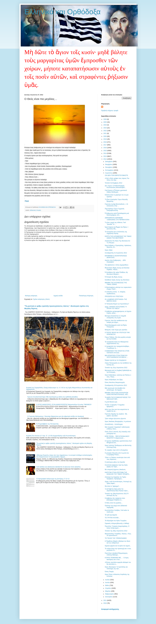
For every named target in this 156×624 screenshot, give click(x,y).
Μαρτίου (108, 591)
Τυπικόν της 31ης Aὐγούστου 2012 (116, 367)
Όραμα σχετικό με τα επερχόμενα (115, 360)
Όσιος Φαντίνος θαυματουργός (115, 382)
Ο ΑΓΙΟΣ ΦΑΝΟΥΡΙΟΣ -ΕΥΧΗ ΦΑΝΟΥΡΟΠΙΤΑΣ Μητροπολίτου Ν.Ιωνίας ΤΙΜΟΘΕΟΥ (64, 404)
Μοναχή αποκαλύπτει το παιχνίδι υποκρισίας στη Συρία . (115, 316)
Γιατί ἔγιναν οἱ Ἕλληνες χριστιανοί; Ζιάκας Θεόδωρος (116, 191)
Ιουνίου (107, 582)
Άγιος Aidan (108, 250)
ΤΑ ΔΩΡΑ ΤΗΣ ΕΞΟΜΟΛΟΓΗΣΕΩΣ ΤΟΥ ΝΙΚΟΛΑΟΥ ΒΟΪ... (118, 398)
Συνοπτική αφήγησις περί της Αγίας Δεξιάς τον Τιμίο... (116, 466)
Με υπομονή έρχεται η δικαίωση (115, 469)
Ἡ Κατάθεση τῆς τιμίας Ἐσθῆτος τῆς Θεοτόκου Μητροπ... (116, 273)
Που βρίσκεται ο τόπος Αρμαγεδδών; (116, 265)
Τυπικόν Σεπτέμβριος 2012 (113, 183)
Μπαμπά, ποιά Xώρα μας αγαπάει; (116, 330)
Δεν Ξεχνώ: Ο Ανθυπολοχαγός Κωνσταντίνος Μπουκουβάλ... (115, 186)
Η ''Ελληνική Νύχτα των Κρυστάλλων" (117, 304)
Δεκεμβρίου (109, 161)
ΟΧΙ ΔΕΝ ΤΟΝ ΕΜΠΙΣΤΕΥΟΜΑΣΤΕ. (116, 175)
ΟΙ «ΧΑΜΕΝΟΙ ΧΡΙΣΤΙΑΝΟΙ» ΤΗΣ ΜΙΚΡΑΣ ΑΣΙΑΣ (116, 300)
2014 (105, 153)
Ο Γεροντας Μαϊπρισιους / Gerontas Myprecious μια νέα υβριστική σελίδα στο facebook (55, 416)
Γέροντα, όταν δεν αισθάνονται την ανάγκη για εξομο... (116, 321)
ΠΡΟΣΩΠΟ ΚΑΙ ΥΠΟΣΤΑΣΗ (114, 296)
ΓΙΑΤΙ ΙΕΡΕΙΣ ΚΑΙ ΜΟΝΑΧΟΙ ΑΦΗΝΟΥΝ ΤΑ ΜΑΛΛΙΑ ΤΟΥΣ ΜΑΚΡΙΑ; (58, 467)
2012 (105, 159)
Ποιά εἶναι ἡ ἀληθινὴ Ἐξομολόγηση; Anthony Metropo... (116, 554)
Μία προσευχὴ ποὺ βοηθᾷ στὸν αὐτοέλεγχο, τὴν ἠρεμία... (115, 389)
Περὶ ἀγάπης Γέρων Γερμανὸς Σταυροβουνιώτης (114, 209)
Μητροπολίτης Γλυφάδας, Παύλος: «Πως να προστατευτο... (118, 534)
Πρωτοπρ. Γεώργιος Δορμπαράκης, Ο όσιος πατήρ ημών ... (117, 527)
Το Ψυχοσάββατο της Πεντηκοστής (47, 424)
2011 (105, 600)
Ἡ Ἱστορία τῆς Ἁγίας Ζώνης (113, 277)
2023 (105, 128)
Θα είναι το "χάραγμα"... (112, 486)
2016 (105, 148)
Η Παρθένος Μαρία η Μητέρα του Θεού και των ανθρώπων (117, 542)
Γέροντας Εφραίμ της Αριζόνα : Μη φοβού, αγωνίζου (116, 414)
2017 (105, 145)
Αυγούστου (109, 173)
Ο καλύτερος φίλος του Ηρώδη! (115, 462)
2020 (105, 136)
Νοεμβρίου (109, 164)
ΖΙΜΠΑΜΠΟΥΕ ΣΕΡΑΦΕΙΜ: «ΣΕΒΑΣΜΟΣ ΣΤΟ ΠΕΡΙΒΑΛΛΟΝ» (117, 218)
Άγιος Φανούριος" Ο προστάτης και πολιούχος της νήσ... (116, 568)
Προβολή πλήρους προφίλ (109, 110)
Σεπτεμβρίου (109, 170)
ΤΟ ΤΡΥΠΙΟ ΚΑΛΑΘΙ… (112, 518)
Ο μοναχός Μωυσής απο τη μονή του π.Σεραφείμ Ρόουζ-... (117, 454)
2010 (105, 603)
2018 (105, 142)
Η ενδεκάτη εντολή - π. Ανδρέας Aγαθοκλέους (115, 292)
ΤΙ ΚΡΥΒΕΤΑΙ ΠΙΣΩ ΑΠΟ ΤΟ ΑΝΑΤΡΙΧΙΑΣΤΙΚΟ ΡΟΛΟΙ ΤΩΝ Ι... (117, 490)
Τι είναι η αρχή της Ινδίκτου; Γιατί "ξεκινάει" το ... (115, 223)
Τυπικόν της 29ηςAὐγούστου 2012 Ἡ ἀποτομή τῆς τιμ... (116, 494)
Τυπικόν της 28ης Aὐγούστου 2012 (116, 531)
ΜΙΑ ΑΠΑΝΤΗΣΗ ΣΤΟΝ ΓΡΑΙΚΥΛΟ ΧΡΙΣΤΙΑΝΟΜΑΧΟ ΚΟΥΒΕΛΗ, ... (116, 356)
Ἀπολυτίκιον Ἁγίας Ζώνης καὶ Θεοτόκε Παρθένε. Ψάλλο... (117, 268)
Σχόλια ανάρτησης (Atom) (41, 299)
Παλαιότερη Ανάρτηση (86, 296)
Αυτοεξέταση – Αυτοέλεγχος (114, 424)
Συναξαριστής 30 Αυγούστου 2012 (116, 385)
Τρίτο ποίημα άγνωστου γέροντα (115, 418)
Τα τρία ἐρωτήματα (111, 515)
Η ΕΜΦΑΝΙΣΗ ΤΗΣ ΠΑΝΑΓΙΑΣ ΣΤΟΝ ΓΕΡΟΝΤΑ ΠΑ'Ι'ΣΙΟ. (117, 351)
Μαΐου (107, 585)
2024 (105, 125)
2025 (105, 122)
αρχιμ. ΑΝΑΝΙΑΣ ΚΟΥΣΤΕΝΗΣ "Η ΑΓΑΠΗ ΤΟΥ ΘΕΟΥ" (116, 307)
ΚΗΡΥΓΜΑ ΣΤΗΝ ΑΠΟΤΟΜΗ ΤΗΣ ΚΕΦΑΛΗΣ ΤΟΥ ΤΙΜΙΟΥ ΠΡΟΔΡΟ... (117, 473)
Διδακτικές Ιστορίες (35, 210)
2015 (105, 150)
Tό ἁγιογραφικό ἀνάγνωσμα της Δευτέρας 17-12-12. (53, 479)
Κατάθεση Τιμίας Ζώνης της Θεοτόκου (117, 280)
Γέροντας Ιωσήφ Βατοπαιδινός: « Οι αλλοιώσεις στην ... (116, 205)
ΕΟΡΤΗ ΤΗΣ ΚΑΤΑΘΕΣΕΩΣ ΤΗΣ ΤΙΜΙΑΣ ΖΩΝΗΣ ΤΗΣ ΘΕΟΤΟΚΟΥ (118, 237)
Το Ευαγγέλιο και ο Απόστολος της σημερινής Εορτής (116, 232)
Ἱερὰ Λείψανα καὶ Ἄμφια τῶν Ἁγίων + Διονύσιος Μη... (116, 228)
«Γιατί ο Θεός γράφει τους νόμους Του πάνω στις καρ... (117, 179)
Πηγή (27, 201)
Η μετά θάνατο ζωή (111, 402)
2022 (105, 130)
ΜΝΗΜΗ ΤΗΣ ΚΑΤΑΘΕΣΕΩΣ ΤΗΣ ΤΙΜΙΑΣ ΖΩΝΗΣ (116, 283)
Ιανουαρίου (109, 597)
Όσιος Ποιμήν (109, 571)
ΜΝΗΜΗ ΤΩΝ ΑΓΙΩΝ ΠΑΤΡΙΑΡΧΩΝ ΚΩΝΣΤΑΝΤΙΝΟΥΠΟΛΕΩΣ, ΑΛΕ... (117, 393)
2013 (105, 156)
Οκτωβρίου (109, 167)
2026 (105, 119)
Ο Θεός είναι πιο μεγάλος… (114, 503)
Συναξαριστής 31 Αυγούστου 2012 (116, 253)
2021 (105, 133)
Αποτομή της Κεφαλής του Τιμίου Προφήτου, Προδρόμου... (115, 478)
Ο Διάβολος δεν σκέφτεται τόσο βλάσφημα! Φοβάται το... (115, 499)
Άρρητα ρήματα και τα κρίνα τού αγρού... (118, 546)
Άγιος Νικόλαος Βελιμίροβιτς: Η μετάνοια (118, 421)
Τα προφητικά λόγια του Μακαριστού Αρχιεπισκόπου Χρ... (116, 342)
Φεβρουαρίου (109, 594)
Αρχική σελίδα (58, 296)
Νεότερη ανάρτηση (31, 296)
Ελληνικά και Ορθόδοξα (62, 12)
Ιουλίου (107, 580)
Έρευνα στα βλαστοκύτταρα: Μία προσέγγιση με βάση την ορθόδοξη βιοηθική (52, 397)
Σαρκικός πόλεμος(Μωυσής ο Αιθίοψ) (117, 523)
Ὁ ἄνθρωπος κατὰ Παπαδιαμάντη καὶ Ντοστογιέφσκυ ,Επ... (117, 214)
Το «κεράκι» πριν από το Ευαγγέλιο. (116, 450)
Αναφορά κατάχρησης (110, 609)
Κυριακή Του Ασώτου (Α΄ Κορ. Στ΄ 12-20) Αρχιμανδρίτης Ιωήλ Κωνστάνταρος (51, 436)
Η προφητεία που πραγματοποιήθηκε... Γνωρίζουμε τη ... (117, 347)
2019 (105, 139)
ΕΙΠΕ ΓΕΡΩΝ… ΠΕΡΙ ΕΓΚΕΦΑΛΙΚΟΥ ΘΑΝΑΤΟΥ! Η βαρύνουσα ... (117, 437)
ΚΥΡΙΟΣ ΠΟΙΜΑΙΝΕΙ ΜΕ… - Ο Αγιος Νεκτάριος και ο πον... (117, 558)
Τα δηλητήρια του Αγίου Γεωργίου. (116, 520)
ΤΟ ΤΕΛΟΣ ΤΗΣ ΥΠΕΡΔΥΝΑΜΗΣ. (116, 538)
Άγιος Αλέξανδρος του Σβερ (114, 379)
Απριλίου (108, 588)
